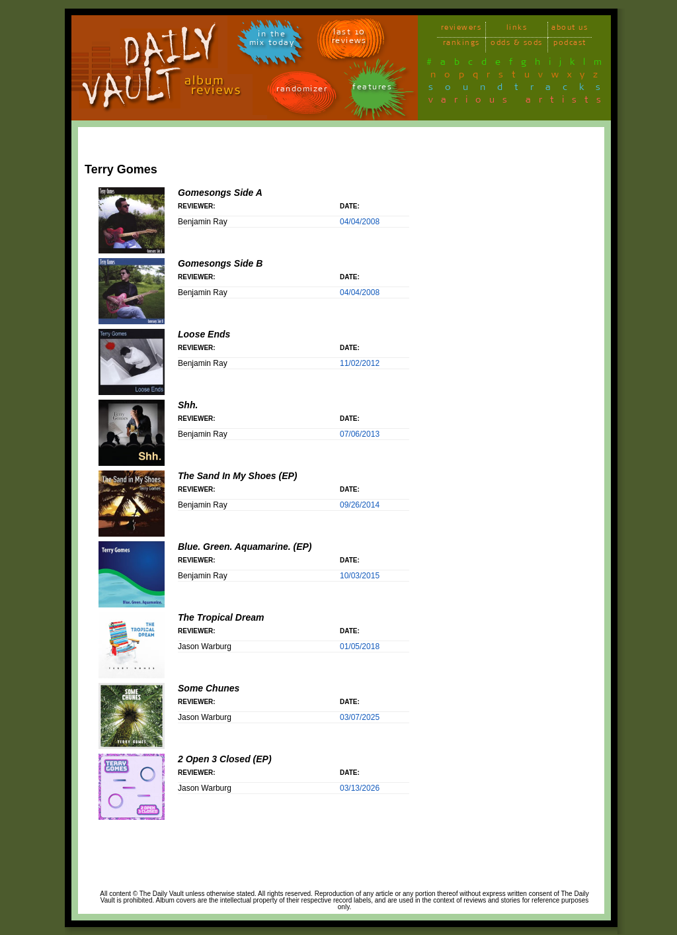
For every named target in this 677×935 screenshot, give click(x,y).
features (372, 89)
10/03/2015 (359, 575)
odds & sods (517, 45)
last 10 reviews (349, 38)
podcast (569, 45)
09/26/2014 (359, 505)
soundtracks (520, 89)
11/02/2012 (359, 363)
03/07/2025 (359, 717)
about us (569, 29)
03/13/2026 (359, 788)
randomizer (301, 91)
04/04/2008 (359, 221)
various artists (518, 102)
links (517, 29)
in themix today (272, 40)
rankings (461, 45)
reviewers (461, 29)
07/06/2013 (359, 434)
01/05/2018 (359, 646)
